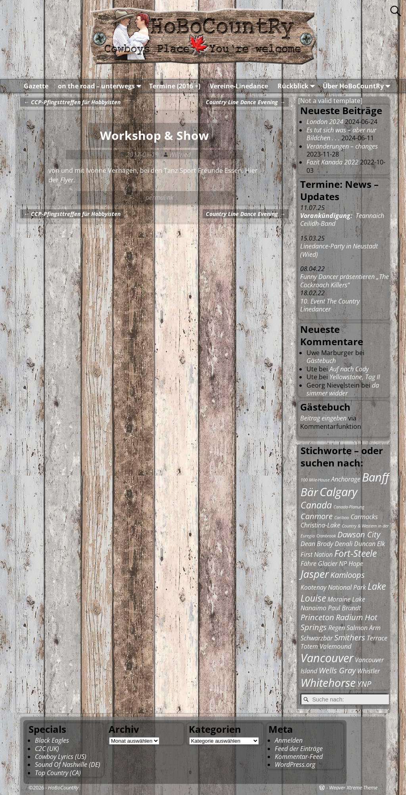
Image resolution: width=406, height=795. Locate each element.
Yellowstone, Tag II (354, 377)
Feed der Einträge (299, 748)
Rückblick (298, 86)
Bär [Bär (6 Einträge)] (309, 491)
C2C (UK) (47, 748)
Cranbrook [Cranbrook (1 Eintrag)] (326, 536)
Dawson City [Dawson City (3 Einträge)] (358, 534)
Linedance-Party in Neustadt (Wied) (339, 250)
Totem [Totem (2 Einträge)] (309, 646)
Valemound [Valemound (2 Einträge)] (335, 646)
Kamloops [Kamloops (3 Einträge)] (347, 574)
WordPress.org (295, 764)
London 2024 (324, 121)
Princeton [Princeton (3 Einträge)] (317, 617)
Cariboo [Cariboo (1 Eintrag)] (341, 517)
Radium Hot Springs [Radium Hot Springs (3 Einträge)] (339, 622)
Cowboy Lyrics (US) (60, 756)
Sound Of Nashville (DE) (67, 764)
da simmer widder (342, 389)
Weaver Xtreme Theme (353, 787)
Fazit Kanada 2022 (332, 162)
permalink (160, 197)
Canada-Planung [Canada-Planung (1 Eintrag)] (348, 507)
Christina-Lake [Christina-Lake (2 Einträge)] (320, 525)
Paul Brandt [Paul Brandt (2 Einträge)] (344, 608)
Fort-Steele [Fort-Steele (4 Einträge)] (355, 553)
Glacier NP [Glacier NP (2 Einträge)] (332, 563)
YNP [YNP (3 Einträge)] (364, 683)
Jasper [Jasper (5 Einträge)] (315, 574)
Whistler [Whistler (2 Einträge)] (368, 671)
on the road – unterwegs (101, 86)
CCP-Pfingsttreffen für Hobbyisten (71, 102)
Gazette (36, 86)
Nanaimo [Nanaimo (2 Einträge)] (313, 608)
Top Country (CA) (58, 772)
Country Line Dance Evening (245, 102)
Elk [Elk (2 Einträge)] (381, 543)
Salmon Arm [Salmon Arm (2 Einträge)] (364, 627)
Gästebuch (321, 360)
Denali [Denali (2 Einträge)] (343, 543)
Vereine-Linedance (239, 86)
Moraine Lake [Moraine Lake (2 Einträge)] (346, 599)
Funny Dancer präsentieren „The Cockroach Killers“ (344, 280)
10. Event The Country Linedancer (330, 305)
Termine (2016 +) (174, 86)
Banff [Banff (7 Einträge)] (375, 477)
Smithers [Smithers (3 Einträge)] (349, 637)
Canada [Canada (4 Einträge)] (316, 505)
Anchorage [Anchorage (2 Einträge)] (345, 479)
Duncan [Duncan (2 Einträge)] (364, 543)
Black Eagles (52, 740)
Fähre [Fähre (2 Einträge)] (308, 563)
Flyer (66, 180)
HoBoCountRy (63, 787)
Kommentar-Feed (299, 756)
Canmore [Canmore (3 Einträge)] (317, 516)
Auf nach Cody (349, 369)
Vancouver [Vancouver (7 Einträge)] (327, 658)
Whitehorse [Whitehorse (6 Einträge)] (328, 682)
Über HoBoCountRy (358, 86)
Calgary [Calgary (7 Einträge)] (338, 492)
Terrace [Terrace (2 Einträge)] (377, 638)
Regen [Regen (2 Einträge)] (336, 627)
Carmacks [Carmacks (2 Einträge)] (364, 516)
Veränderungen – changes (342, 146)
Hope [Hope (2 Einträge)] (356, 563)
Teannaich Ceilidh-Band (342, 219)
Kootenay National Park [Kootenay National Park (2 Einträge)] (333, 587)
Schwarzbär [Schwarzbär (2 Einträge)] (317, 638)
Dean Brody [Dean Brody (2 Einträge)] (317, 543)
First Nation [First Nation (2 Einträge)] (317, 554)
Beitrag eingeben (323, 418)
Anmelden (289, 740)
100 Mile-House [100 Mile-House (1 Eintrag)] (315, 480)
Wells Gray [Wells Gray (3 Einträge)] (337, 670)
